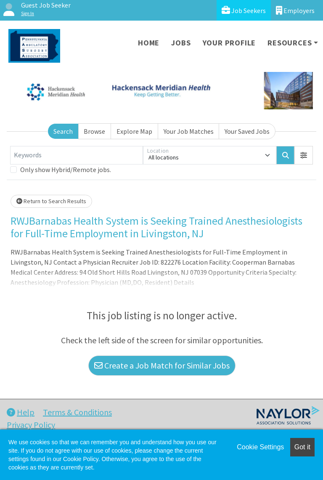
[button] (303, 155)
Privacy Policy (31, 424)
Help (20, 412)
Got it (302, 447)
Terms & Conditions (77, 412)
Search (63, 131)
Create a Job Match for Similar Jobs (162, 365)
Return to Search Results (51, 201)
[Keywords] (76, 155)
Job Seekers (244, 10)
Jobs (181, 43)
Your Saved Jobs (247, 131)
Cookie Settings (260, 447)
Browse (94, 131)
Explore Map (134, 131)
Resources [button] (289, 43)
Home (148, 43)
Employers (295, 10)
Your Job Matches (189, 131)
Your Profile (229, 43)
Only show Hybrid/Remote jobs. (65, 169)
